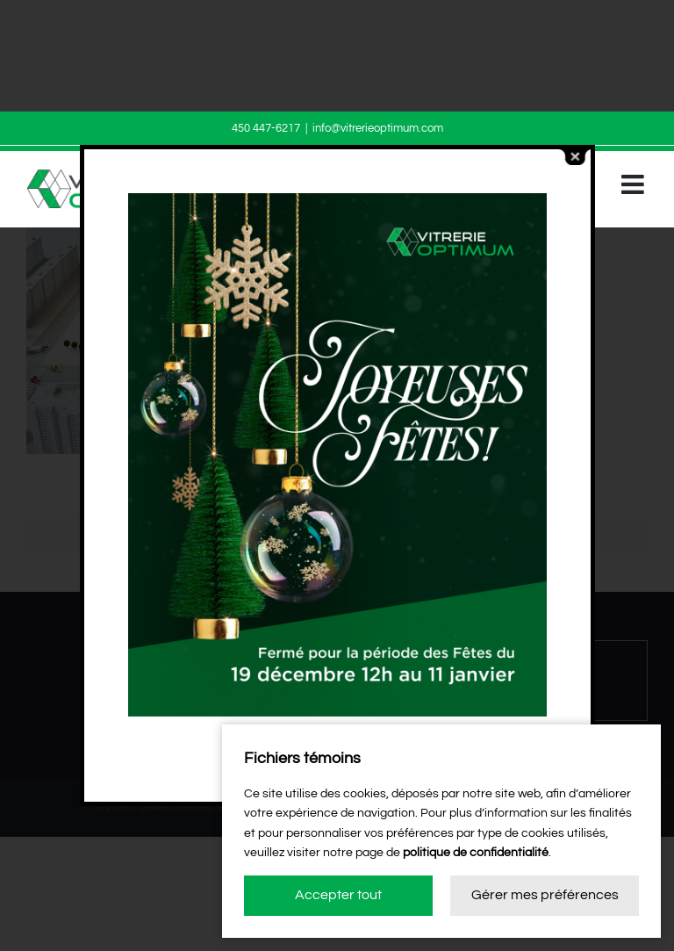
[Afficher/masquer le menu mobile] (634, 184)
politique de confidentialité (476, 853)
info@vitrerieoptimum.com (377, 128)
